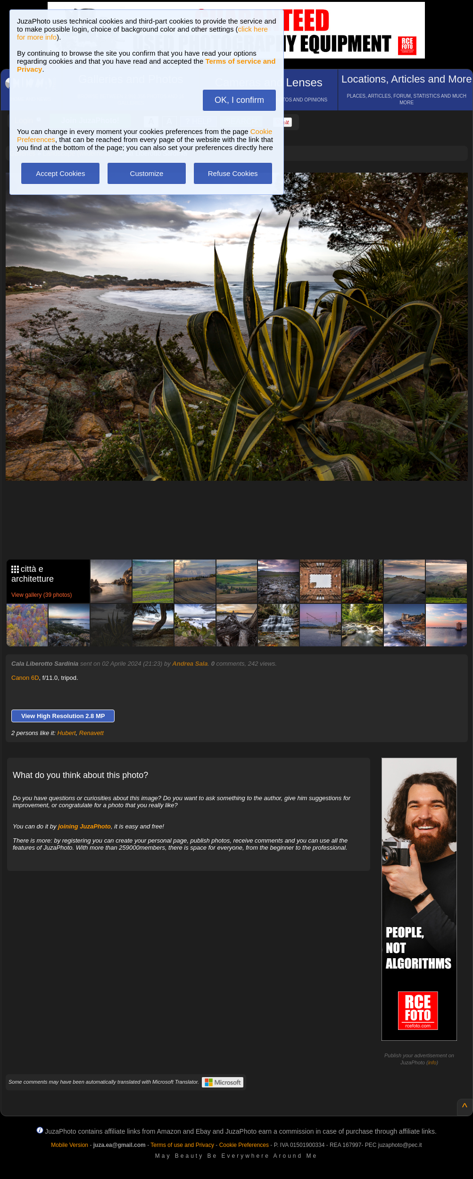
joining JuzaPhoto (84, 826)
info (432, 1062)
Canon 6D (25, 677)
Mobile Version (69, 1145)
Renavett (91, 732)
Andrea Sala (189, 663)
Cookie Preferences (244, 1145)
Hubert (67, 732)
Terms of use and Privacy (182, 1145)
